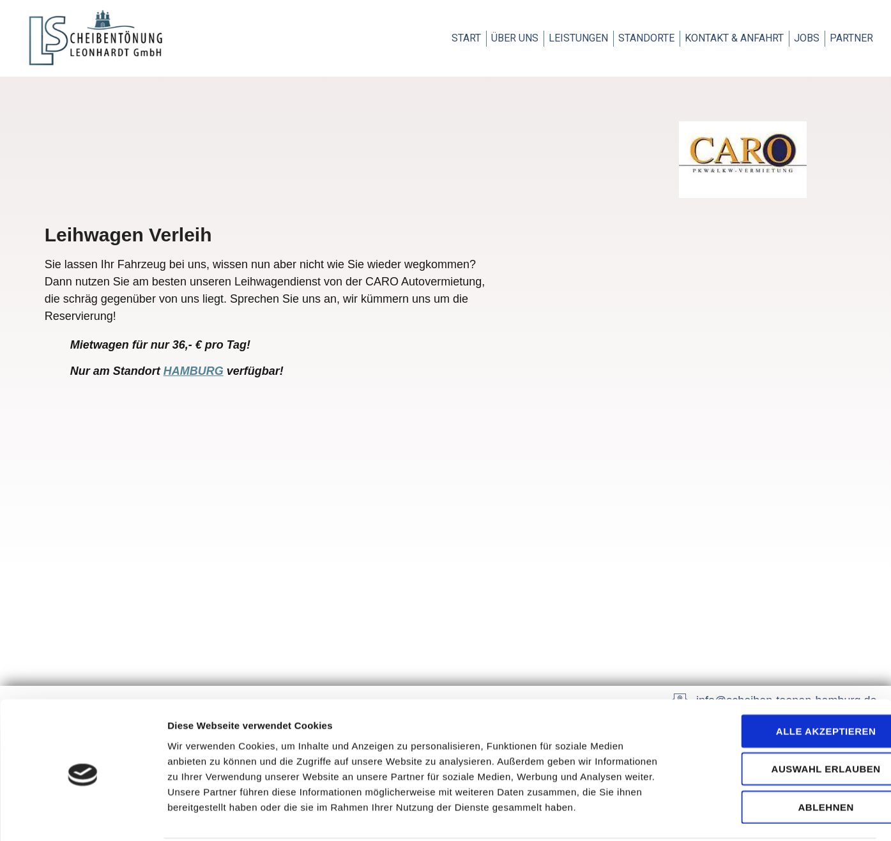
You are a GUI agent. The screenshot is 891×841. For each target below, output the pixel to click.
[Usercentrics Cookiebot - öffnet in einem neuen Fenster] (83, 816)
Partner (851, 38)
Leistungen (578, 38)
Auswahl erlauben (784, 721)
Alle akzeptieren (785, 683)
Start (466, 38)
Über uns (514, 38)
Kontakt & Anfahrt (734, 38)
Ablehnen (784, 759)
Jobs (806, 38)
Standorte (646, 38)
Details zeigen (679, 815)
